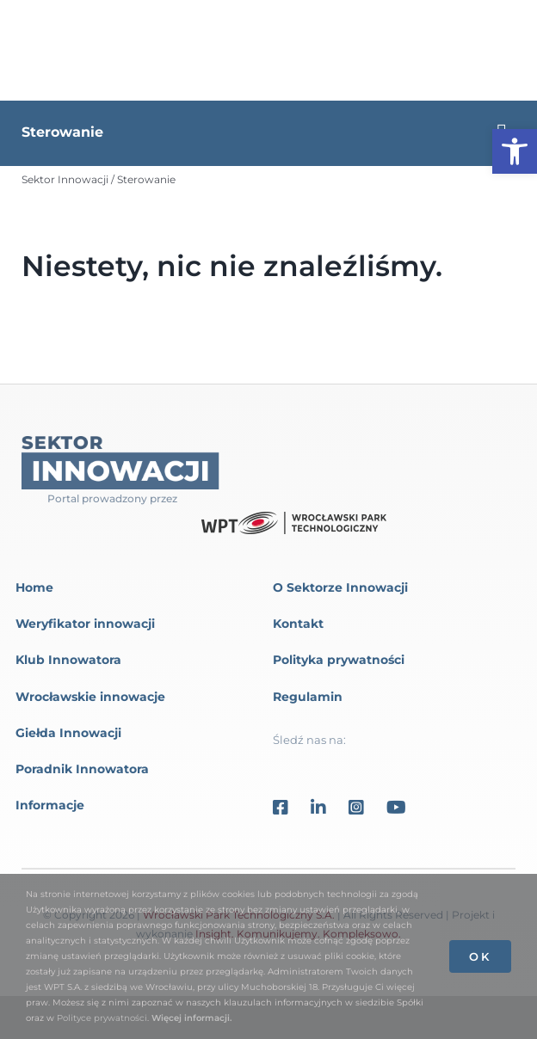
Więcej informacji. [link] (191, 1018)
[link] (514, 151)
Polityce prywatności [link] (102, 1018)
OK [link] (480, 956)
